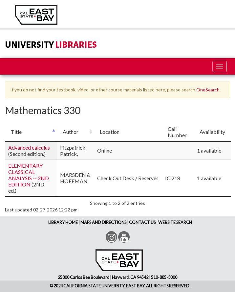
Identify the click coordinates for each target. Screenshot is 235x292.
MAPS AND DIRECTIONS (103, 222)
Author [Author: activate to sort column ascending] (70, 132)
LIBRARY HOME (63, 222)
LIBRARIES (51, 45)
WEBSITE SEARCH (175, 222)
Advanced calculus (29, 147)
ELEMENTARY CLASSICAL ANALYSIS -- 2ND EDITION (28, 174)
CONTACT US (142, 222)
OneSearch (208, 89)
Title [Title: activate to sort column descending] (16, 132)
